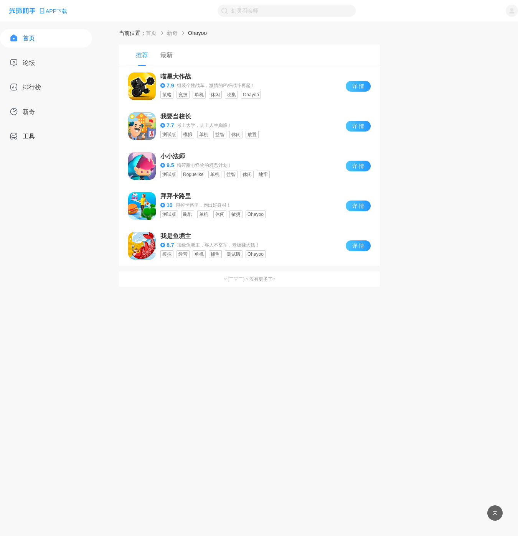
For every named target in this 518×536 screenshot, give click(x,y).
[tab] (142, 55)
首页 (151, 33)
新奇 (172, 33)
